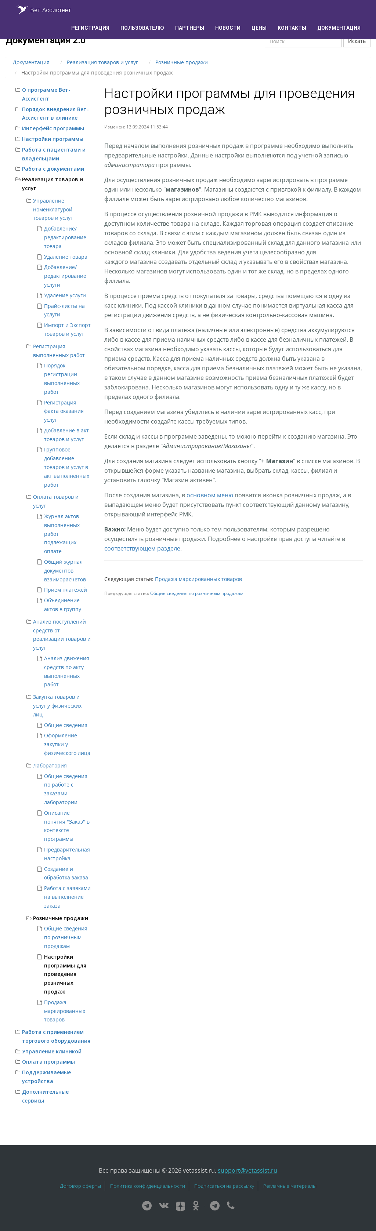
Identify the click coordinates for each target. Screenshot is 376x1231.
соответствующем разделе (142, 548)
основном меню (210, 495)
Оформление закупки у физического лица (67, 744)
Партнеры (189, 28)
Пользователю (142, 28)
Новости (228, 28)
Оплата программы (48, 1061)
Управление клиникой (52, 1051)
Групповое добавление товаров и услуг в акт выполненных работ (66, 467)
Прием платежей (65, 589)
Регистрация (90, 28)
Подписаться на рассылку (224, 1186)
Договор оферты (80, 1186)
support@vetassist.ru (247, 1170)
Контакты (292, 28)
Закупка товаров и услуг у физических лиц (57, 705)
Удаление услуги (65, 295)
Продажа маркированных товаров (64, 1011)
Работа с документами (53, 168)
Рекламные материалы (290, 1186)
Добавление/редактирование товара (65, 237)
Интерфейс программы (53, 128)
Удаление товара (65, 256)
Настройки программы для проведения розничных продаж (65, 974)
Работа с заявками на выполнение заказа (67, 897)
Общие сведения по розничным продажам (65, 937)
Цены (259, 28)
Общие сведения (65, 725)
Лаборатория (50, 765)
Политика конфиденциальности (147, 1186)
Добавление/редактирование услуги (65, 276)
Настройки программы (52, 138)
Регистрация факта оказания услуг (64, 411)
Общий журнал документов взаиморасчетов (65, 570)
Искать (357, 40)
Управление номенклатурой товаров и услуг (53, 209)
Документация (339, 28)
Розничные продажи (60, 918)
